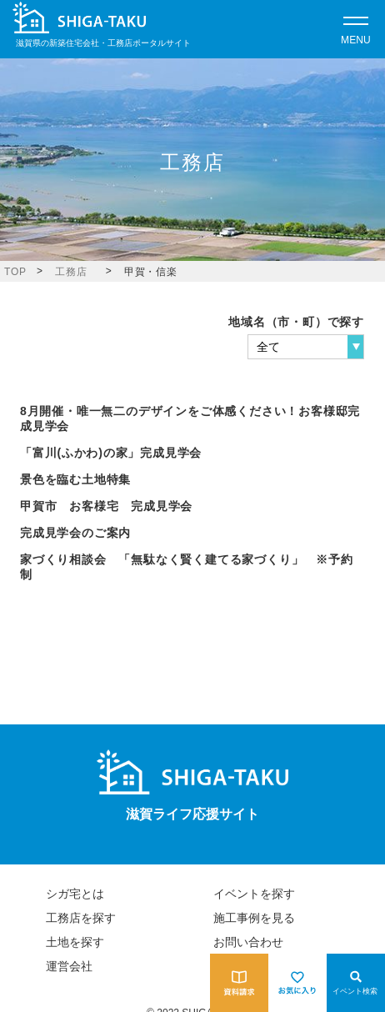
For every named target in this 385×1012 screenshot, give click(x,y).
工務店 (71, 272)
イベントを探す (254, 893)
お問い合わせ (248, 942)
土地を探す (75, 942)
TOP (15, 272)
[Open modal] (356, 29)
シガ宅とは (75, 893)
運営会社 (69, 966)
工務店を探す (81, 917)
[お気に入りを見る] (297, 983)
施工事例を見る (254, 917)
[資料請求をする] (239, 983)
